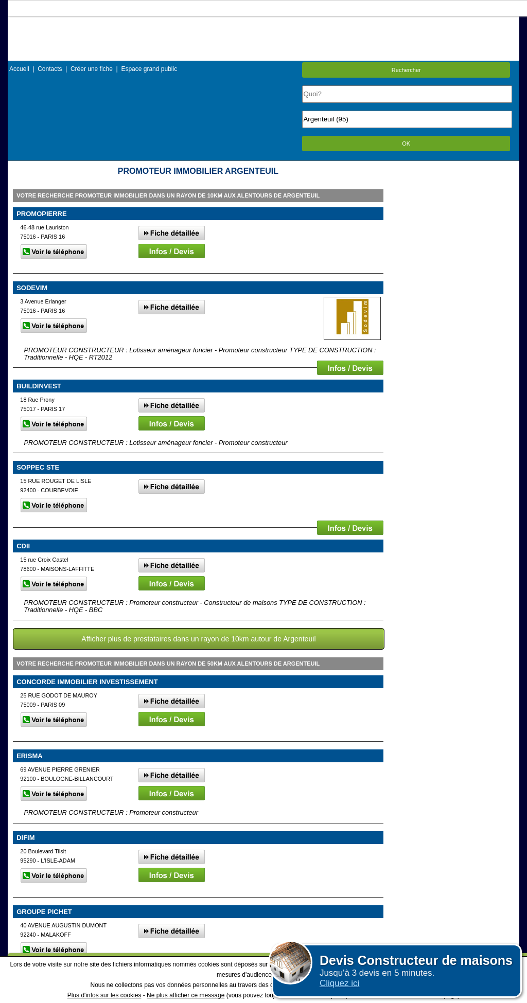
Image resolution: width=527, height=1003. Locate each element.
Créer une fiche (92, 69)
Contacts (50, 69)
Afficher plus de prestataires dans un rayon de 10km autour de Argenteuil (198, 639)
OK (406, 143)
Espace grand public (149, 69)
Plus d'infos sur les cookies (104, 995)
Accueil (19, 69)
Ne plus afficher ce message (185, 995)
